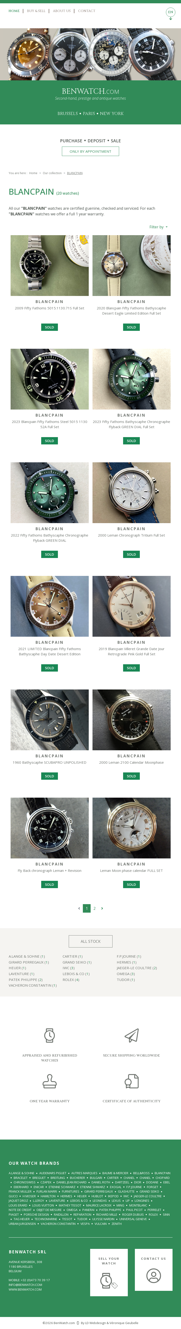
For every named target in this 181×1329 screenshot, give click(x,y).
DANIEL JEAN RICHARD (71, 1182)
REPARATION (82, 1214)
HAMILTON (48, 1196)
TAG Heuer (22, 1219)
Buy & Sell (36, 11)
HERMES (66, 1196)
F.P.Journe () (129, 957)
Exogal (115, 1187)
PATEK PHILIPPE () (26, 980)
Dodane (152, 1182)
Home (14, 11)
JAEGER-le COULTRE (148, 1196)
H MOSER (29, 1196)
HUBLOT (97, 1196)
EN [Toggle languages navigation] (170, 13)
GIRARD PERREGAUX (98, 1191)
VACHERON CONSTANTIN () (33, 986)
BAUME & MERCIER (115, 1173)
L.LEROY (38, 1200)
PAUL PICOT (134, 1210)
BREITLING (58, 1178)
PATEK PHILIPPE (110, 1210)
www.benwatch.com (25, 1289)
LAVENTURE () (21, 974)
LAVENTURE (57, 1200)
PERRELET (154, 1210)
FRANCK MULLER (20, 1191)
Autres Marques (84, 1173)
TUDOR (82, 1219)
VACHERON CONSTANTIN (58, 1224)
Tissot (67, 1219)
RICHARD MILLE (106, 1214)
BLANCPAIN (162, 1173)
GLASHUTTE (126, 1191)
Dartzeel (122, 1182)
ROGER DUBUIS (133, 1214)
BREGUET (39, 1178)
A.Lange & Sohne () (27, 957)
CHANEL (129, 1178)
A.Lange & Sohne (21, 1173)
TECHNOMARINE (46, 1219)
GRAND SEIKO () (77, 962)
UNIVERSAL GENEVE (133, 1219)
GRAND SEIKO (149, 1191)
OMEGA (72, 1210)
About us (62, 11)
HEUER (82, 1196)
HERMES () (127, 962)
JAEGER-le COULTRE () (137, 968)
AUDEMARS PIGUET (52, 1173)
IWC (126, 1196)
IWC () (69, 968)
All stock (91, 941)
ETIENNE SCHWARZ (62, 1187)
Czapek (46, 1182)
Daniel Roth (101, 1182)
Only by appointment (90, 151)
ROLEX (153, 1214)
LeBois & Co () (76, 974)
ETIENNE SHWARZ (92, 1187)
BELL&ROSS (141, 1173)
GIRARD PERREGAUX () (29, 962)
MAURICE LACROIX (99, 1205)
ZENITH (117, 1224)
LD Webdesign (95, 1323)
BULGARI (96, 1178)
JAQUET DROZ (18, 1200)
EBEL (166, 1182)
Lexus (116, 1200)
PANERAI (88, 1210)
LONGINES (142, 1200)
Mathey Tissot (70, 1205)
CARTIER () (73, 957)
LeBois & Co (79, 1200)
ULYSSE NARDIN (103, 1219)
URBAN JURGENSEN (22, 1224)
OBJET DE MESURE (49, 1210)
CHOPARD (163, 1178)
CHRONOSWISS (25, 1182)
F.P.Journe (134, 1187)
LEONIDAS (100, 1200)
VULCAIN (101, 1224)
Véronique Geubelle (123, 1323)
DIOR (137, 1182)
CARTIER (113, 1178)
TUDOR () (126, 980)
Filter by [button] (157, 227)
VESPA (85, 1224)
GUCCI (13, 1196)
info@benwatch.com (25, 1285)
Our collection (52, 173)
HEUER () (17, 968)
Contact (86, 11)
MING (120, 1205)
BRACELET (21, 1178)
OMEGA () (126, 974)
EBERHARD (21, 1187)
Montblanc (138, 1205)
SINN (166, 1214)
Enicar (39, 1187)
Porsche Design (36, 1214)
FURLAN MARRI (46, 1191)
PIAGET (14, 1214)
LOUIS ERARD (18, 1205)
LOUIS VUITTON (43, 1205)
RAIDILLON (61, 1214)
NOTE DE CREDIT (20, 1210)
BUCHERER (77, 1178)
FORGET (152, 1187)
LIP (128, 1200)
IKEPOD (113, 1196)
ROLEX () (71, 980)
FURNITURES (70, 1191)
